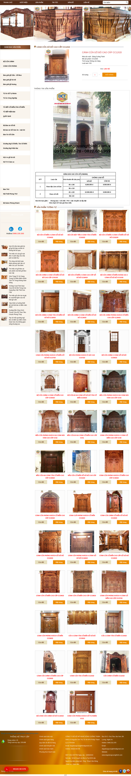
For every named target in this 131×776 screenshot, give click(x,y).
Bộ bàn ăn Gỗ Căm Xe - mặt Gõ (14, 130)
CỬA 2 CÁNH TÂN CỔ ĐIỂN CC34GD (114, 636)
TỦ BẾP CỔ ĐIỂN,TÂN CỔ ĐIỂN (14, 107)
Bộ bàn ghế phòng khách (13, 71)
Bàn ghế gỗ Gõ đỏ (9, 80)
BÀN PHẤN (6, 171)
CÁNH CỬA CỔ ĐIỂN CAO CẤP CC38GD (82, 596)
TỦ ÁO (5, 89)
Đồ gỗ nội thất (6, 733)
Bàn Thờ (6, 189)
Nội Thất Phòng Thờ (11, 185)
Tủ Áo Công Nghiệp (10, 98)
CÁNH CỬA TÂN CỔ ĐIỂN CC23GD (82, 676)
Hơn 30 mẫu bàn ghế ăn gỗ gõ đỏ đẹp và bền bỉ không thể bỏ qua (17, 248)
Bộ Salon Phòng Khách (11, 203)
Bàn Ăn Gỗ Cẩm (8, 134)
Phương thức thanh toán (47, 752)
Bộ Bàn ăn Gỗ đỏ (9, 125)
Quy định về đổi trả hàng (47, 743)
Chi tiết (41, 242)
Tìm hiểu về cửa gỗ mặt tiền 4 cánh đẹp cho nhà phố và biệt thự (17, 256)
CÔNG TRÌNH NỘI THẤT (11, 53)
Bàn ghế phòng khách (18, 733)
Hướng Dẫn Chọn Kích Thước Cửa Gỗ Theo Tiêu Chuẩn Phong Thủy (17, 312)
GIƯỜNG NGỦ (7, 139)
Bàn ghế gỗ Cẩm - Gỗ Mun (12, 75)
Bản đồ (71, 2)
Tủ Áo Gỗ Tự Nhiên (10, 93)
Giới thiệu (23, 2)
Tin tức (55, 2)
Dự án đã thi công (10, 208)
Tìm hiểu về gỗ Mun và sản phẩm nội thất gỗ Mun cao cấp (17, 271)
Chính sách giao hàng (46, 739)
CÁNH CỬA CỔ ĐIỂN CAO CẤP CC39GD (50, 596)
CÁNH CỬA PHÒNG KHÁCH (12, 57)
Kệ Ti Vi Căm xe (8, 162)
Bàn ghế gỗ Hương (9, 84)
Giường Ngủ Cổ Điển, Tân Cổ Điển (15, 144)
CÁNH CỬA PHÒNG (10, 66)
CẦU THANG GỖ (8, 180)
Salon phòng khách (32, 733)
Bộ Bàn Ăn (7, 121)
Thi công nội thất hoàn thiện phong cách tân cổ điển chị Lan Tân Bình (17, 263)
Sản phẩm (39, 2)
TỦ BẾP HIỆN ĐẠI (9, 112)
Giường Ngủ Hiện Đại (10, 148)
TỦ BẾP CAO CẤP (9, 103)
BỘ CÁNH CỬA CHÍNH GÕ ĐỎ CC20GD (50, 716)
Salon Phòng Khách (11, 199)
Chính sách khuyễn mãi (47, 746)
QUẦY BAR (7, 116)
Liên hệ (86, 2)
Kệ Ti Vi (5, 153)
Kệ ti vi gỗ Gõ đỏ (9, 157)
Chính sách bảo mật (46, 736)
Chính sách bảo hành (46, 749)
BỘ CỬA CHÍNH (8, 61)
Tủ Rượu (6, 176)
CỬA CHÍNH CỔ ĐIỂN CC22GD (113, 676)
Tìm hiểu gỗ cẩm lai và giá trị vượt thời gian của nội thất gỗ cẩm (17, 298)
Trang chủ (7, 2)
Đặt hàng (59, 242)
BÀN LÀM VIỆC (8, 167)
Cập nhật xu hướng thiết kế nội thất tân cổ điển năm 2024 (18, 305)
